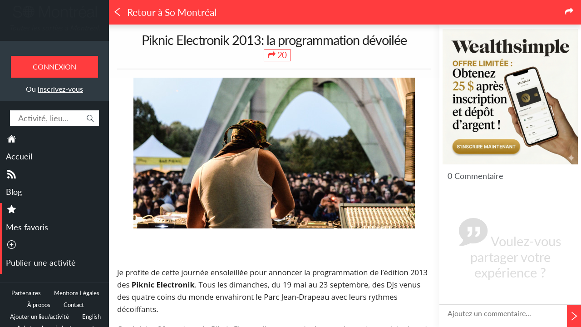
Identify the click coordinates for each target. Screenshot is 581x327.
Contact (74, 305)
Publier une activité (41, 263)
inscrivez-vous (60, 88)
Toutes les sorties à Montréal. (54, 28)
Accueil (19, 156)
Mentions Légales (76, 293)
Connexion (54, 66)
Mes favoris (27, 227)
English (91, 316)
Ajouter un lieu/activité (39, 316)
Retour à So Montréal (165, 12)
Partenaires (26, 293)
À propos (38, 305)
